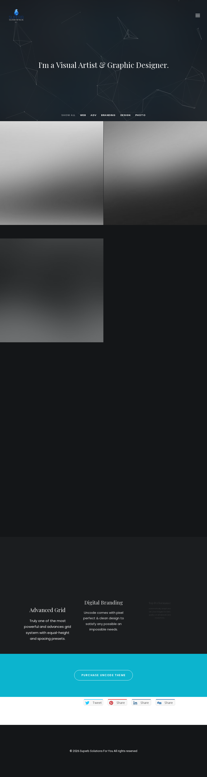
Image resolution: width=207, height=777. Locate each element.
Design (125, 115)
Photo (140, 115)
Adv (93, 115)
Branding (108, 115)
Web (83, 115)
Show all (68, 115)
